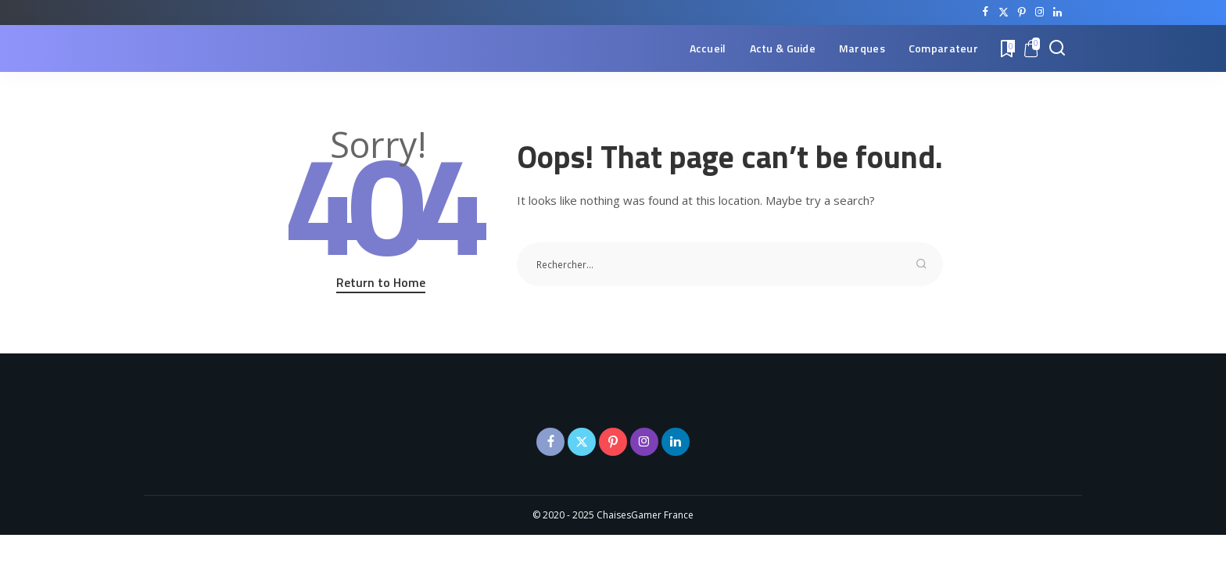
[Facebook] (986, 12)
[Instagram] (1040, 12)
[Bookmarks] (1006, 48)
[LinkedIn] (1057, 12)
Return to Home (380, 282)
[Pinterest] (1022, 12)
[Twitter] (1004, 12)
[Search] (1057, 48)
